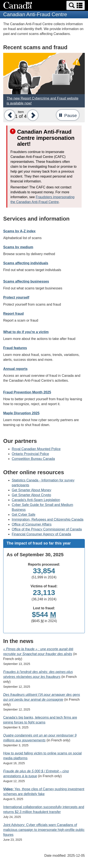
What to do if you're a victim (26, 332)
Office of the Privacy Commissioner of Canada (47, 529)
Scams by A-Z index (19, 231)
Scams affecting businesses (26, 281)
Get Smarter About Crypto (31, 495)
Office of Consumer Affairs (31, 524)
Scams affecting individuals (25, 263)
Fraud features (15, 348)
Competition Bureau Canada (33, 459)
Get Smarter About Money (31, 490)
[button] (75, 5)
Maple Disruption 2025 (21, 413)
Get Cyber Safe (23, 514)
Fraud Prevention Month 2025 (27, 392)
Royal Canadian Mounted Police (36, 449)
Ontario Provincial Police (30, 454)
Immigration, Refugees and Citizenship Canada (47, 519)
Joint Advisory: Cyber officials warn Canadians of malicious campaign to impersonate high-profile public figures (44, 829)
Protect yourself (16, 297)
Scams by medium (18, 247)
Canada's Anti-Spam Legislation (36, 500)
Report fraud (13, 313)
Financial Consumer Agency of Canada (41, 534)
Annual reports (15, 369)
